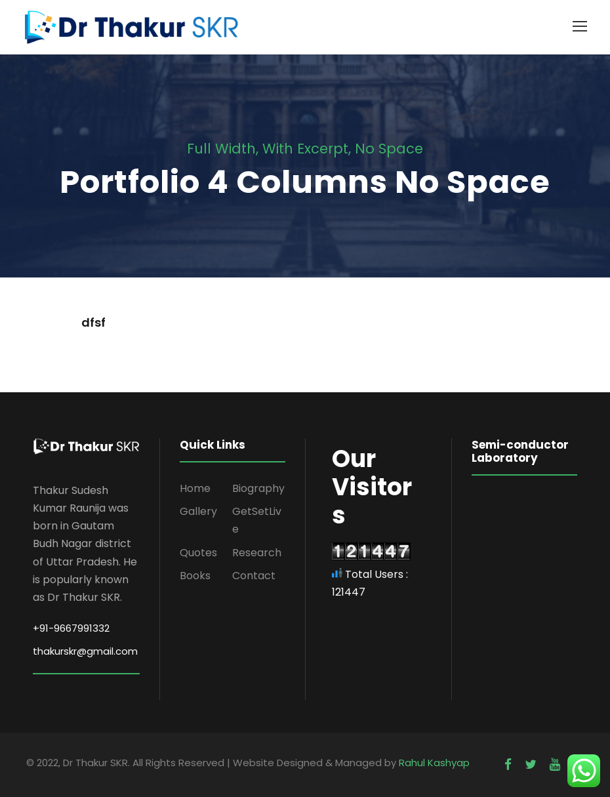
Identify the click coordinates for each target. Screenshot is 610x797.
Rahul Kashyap (434, 762)
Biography (258, 488)
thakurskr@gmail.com (85, 651)
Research (256, 552)
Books (195, 575)
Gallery (198, 511)
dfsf (93, 322)
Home (195, 488)
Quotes (198, 552)
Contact (253, 575)
